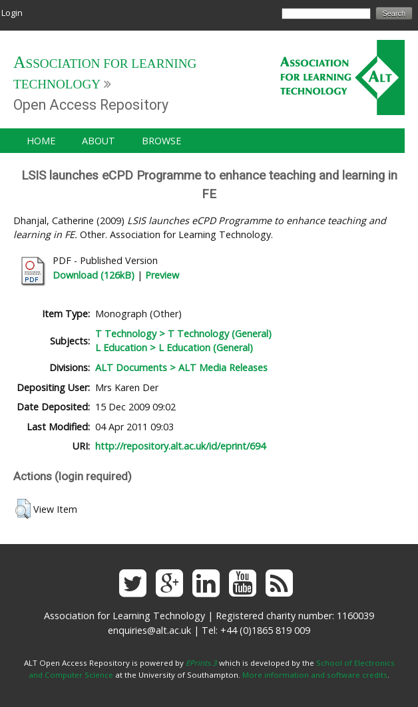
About (98, 140)
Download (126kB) (93, 275)
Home (41, 140)
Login (12, 13)
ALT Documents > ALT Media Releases (181, 367)
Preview (162, 275)
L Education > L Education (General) (174, 347)
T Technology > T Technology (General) (183, 333)
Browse (161, 140)
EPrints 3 (201, 663)
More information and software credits (314, 675)
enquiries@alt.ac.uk (149, 630)
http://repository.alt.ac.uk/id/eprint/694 (180, 446)
